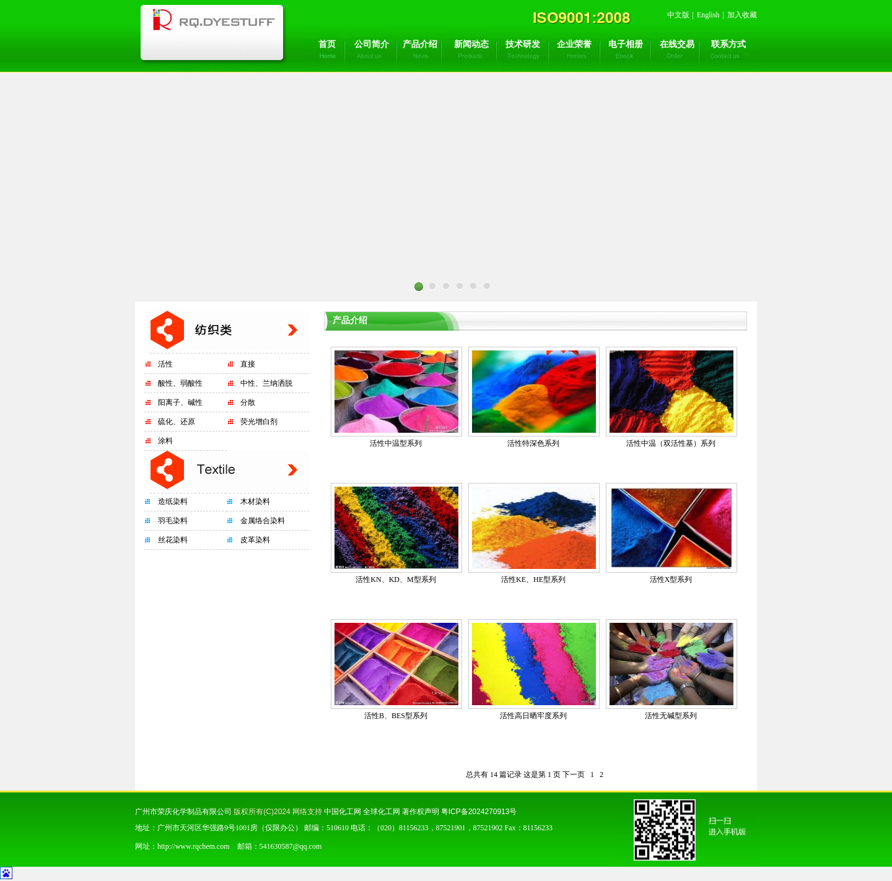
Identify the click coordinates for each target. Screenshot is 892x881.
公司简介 (371, 44)
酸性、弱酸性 (180, 383)
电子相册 (625, 44)
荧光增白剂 (259, 421)
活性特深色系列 (533, 443)
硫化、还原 (176, 421)
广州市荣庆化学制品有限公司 (183, 811)
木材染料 (255, 501)
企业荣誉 (574, 44)
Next (650, 305)
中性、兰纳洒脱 (266, 383)
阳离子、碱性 (180, 402)
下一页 (573, 774)
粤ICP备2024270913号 (479, 811)
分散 (247, 402)
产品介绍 (420, 44)
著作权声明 (420, 811)
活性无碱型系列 (671, 715)
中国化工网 (342, 811)
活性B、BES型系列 (395, 715)
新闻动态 (471, 44)
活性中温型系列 (396, 443)
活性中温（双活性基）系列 (670, 443)
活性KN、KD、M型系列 (395, 579)
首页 (327, 44)
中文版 (678, 15)
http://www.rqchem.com (193, 846)
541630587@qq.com (291, 846)
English (708, 15)
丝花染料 (173, 540)
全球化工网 (381, 811)
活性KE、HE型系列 (533, 579)
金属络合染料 (262, 520)
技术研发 (522, 44)
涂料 (165, 440)
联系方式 (728, 44)
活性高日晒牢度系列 (533, 715)
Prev (241, 305)
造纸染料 (173, 501)
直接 (247, 364)
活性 (165, 364)
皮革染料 (255, 540)
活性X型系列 (671, 579)
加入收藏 (742, 15)
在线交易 (677, 44)
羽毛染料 (173, 520)
